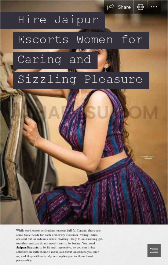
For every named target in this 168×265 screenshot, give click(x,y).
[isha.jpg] (84, 112)
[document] (84, 132)
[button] (119, 7)
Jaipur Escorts (27, 247)
